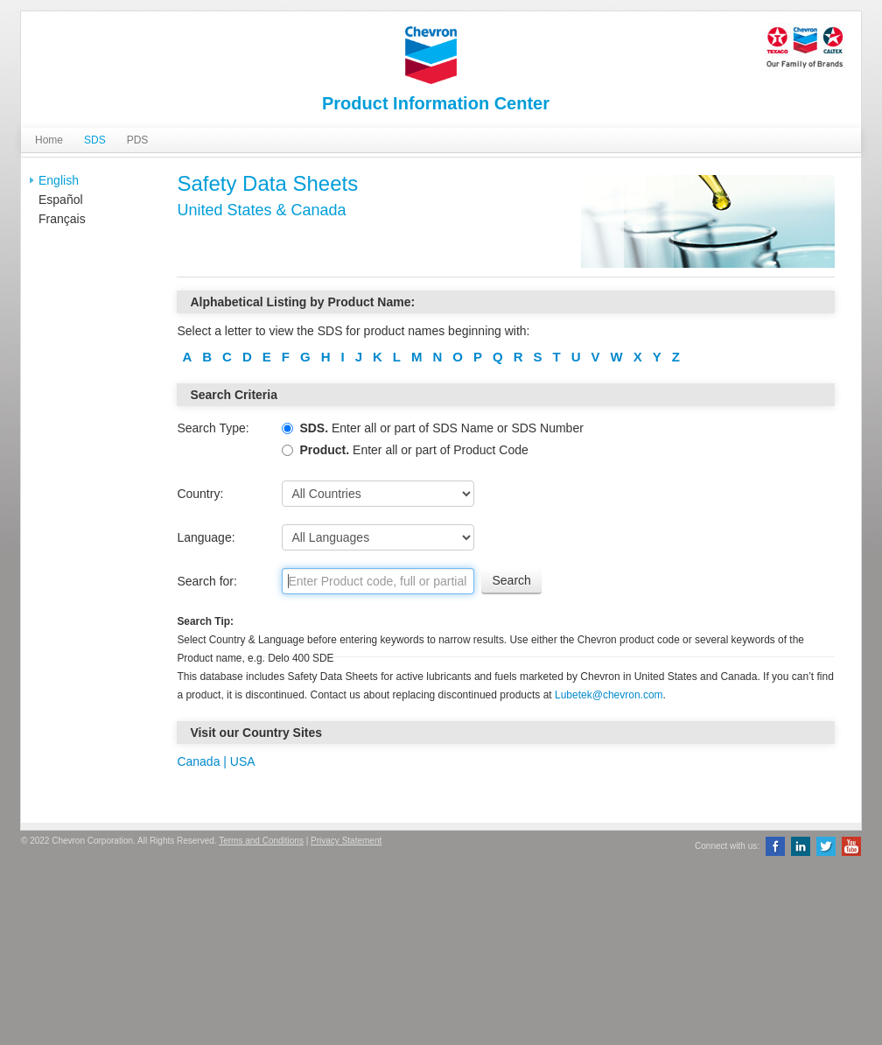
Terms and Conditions (261, 840)
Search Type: (212, 428)
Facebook (775, 846)
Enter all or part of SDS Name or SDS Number (432, 428)
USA (241, 761)
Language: (205, 537)
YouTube (851, 846)
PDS (138, 140)
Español (60, 200)
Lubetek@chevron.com (609, 695)
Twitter (826, 846)
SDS (95, 140)
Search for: (206, 581)
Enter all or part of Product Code (405, 450)
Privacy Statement (346, 840)
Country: (200, 494)
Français (62, 219)
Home (49, 140)
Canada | (202, 761)
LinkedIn (800, 846)
